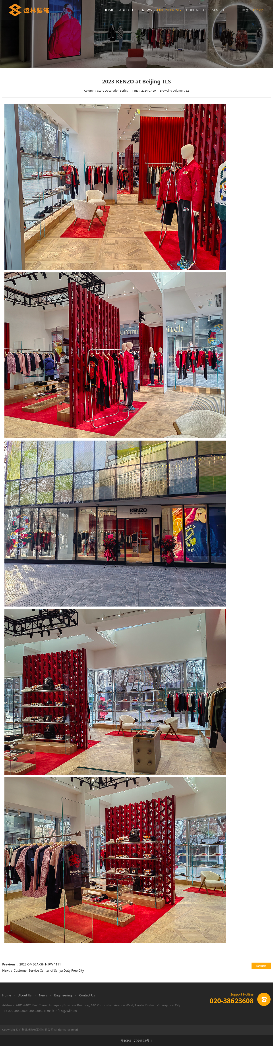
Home (6, 995)
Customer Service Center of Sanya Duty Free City (49, 970)
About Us (25, 995)
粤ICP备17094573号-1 (136, 1040)
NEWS (147, 10)
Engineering (63, 995)
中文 (245, 10)
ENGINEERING (169, 10)
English (258, 10)
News (43, 995)
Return (261, 966)
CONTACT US (196, 10)
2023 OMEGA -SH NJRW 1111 (40, 964)
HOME (108, 10)
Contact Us (87, 995)
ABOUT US (128, 10)
